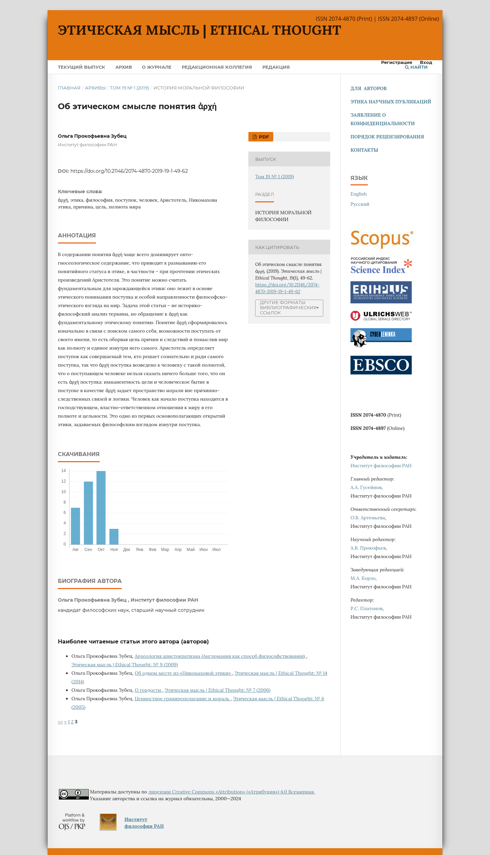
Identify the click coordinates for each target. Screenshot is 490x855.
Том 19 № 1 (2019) (129, 87)
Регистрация (396, 62)
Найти (416, 67)
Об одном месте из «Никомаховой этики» (183, 673)
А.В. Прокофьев (368, 548)
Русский (360, 204)
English (358, 194)
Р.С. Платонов (366, 608)
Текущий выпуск (81, 67)
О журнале (157, 67)
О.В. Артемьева (367, 518)
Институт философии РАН (381, 466)
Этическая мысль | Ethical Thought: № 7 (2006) (218, 690)
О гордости (148, 690)
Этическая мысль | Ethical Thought (199, 29)
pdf (263, 136)
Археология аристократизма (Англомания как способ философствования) (220, 656)
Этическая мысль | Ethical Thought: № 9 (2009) (124, 664)
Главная (69, 87)
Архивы (95, 87)
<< (60, 722)
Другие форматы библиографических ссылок (288, 307)
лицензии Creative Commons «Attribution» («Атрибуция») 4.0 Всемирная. (231, 792)
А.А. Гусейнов (365, 487)
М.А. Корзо (362, 578)
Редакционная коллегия (217, 67)
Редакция (276, 67)
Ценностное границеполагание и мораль (183, 698)
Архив (123, 67)
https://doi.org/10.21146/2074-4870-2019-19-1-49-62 (129, 171)
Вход (426, 62)
